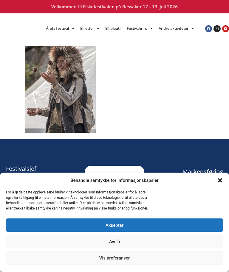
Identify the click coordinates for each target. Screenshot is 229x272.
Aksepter (114, 225)
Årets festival (60, 28)
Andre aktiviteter (176, 28)
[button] (220, 180)
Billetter (89, 28)
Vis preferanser (114, 258)
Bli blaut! (113, 28)
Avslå (114, 241)
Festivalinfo (140, 28)
